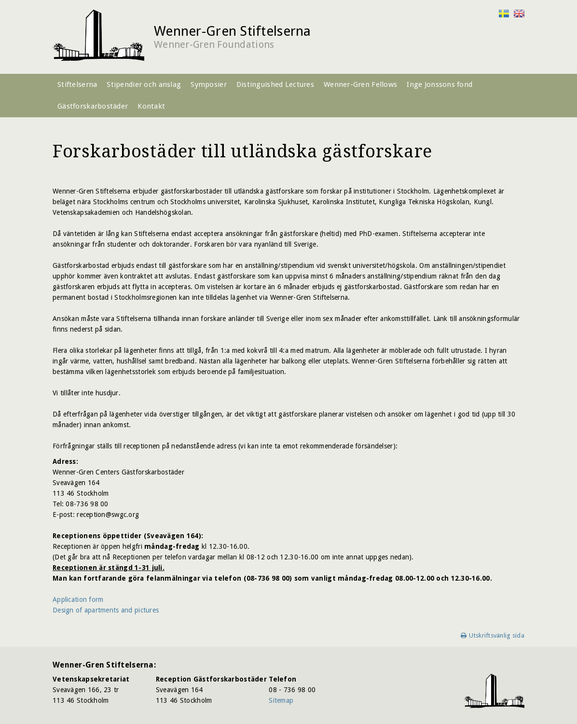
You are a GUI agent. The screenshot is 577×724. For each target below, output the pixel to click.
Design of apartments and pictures (106, 610)
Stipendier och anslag (144, 84)
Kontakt (151, 106)
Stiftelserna (77, 84)
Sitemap (281, 700)
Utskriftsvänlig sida (496, 635)
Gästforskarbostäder (92, 106)
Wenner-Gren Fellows (360, 84)
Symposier (209, 84)
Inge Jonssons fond (439, 84)
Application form (78, 599)
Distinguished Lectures (275, 84)
